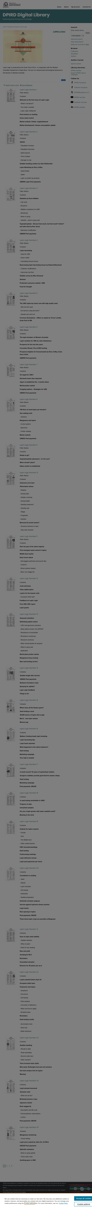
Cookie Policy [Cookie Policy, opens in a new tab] (63, 1203)
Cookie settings (30, 1203)
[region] (46, 1201)
